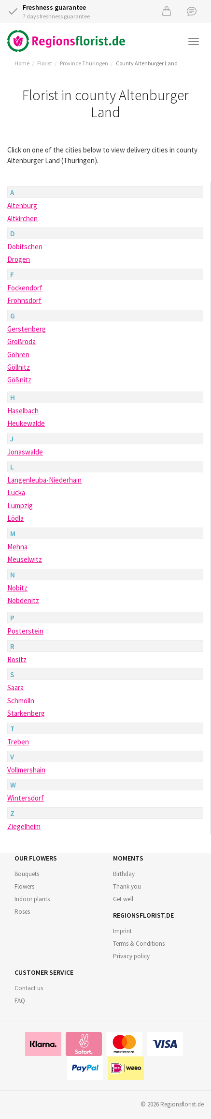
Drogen (18, 259)
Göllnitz (18, 367)
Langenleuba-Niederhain (44, 479)
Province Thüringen (84, 63)
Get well (123, 899)
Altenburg (22, 205)
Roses (22, 911)
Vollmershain (26, 769)
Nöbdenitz (23, 600)
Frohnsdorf (24, 300)
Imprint (122, 931)
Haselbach (23, 410)
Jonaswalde (25, 451)
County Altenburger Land (147, 63)
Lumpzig (20, 505)
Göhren (18, 354)
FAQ (19, 1001)
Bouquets (26, 874)
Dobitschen (24, 246)
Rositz (17, 659)
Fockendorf (24, 287)
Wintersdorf (25, 797)
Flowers (24, 886)
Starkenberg (26, 713)
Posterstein (25, 630)
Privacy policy (131, 956)
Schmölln (20, 700)
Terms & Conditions (139, 943)
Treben (18, 741)
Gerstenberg (26, 328)
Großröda (21, 341)
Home (21, 63)
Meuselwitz (24, 559)
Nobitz (17, 587)
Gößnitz (19, 379)
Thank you (127, 886)
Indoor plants (32, 899)
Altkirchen (22, 218)
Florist (44, 63)
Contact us (28, 988)
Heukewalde (26, 423)
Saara (15, 687)
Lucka (16, 492)
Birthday (124, 874)
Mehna (17, 546)
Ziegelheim (24, 826)
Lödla (15, 518)
